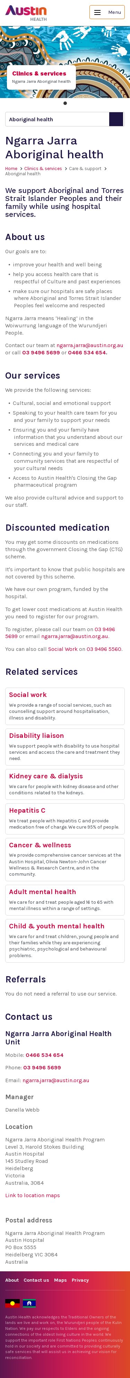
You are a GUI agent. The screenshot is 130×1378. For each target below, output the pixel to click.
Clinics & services (43, 168)
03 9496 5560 (104, 649)
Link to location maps (32, 1195)
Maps (60, 1280)
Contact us (36, 1280)
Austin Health (26, 13)
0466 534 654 (87, 352)
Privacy (80, 1280)
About (12, 1280)
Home (11, 168)
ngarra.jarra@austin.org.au (90, 345)
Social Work (63, 649)
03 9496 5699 (41, 352)
